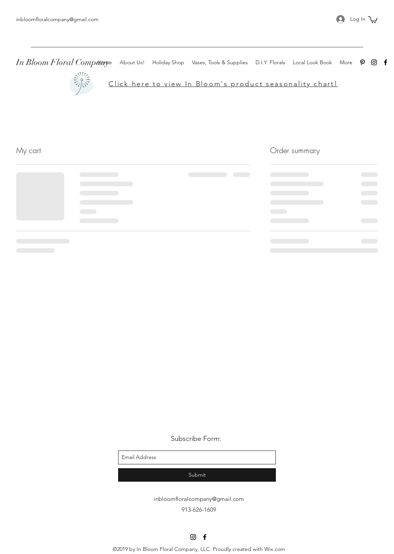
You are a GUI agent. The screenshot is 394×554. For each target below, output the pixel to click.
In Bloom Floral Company (62, 62)
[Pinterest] (362, 62)
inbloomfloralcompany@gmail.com (57, 19)
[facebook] (385, 62)
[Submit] (197, 475)
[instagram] (374, 62)
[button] (372, 19)
